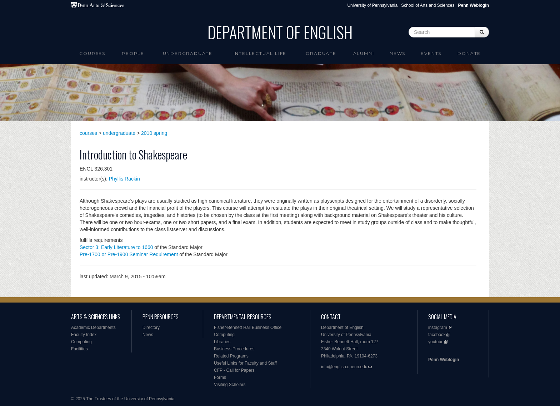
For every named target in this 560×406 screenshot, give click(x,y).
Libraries (222, 341)
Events (431, 53)
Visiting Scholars (230, 384)
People (133, 53)
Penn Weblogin (443, 359)
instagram (437, 327)
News (397, 53)
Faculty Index (83, 334)
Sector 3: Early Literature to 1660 (116, 247)
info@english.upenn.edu (344, 366)
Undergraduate (187, 53)
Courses (92, 53)
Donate (469, 53)
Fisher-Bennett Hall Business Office (247, 327)
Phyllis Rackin (124, 179)
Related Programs (231, 356)
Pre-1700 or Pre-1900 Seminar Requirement (129, 254)
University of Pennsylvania (372, 5)
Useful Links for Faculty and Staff (245, 363)
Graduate (321, 53)
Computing (81, 341)
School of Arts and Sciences (427, 5)
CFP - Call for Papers (234, 370)
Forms (220, 377)
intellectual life (260, 53)
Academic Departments (93, 327)
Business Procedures (234, 348)
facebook (437, 334)
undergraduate (119, 133)
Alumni (363, 53)
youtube (436, 341)
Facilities (79, 348)
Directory (151, 327)
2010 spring (154, 133)
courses (88, 133)
